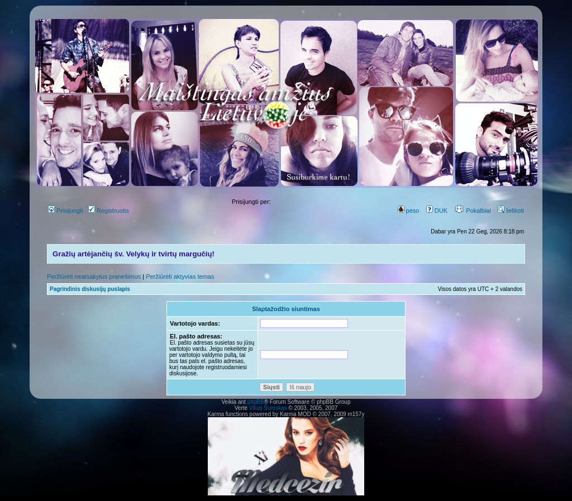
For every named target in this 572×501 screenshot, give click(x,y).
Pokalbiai (472, 210)
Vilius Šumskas (268, 408)
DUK (436, 210)
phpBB (255, 402)
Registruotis (108, 210)
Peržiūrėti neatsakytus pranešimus (94, 276)
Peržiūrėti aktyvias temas (180, 276)
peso (409, 210)
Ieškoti (511, 210)
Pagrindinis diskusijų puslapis (90, 289)
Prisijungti (65, 210)
